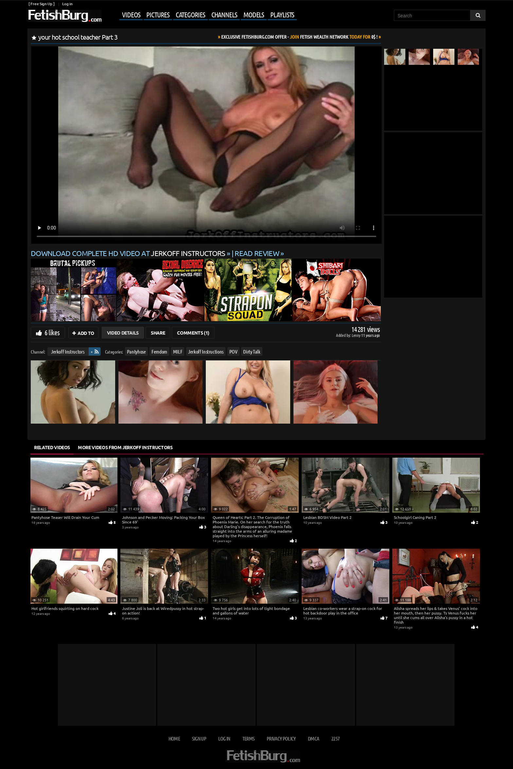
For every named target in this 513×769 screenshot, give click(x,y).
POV (233, 351)
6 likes (52, 332)
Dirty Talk (251, 351)
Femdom (159, 351)
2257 (335, 738)
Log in (67, 4)
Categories (190, 14)
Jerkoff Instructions (205, 351)
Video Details (123, 333)
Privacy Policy (281, 738)
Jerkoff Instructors (67, 351)
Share (158, 333)
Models (253, 14)
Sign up (199, 738)
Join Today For (299, 37)
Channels (224, 14)
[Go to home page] (64, 16)
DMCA (313, 738)
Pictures (157, 14)
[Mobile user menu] (200, 15)
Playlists (282, 14)
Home (174, 738)
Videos (131, 14)
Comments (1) (193, 333)
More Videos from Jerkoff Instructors (125, 447)
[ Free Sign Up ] (41, 4)
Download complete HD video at (129, 253)
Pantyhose (136, 351)
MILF (178, 351)
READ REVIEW (257, 253)
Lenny (356, 335)
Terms (248, 738)
